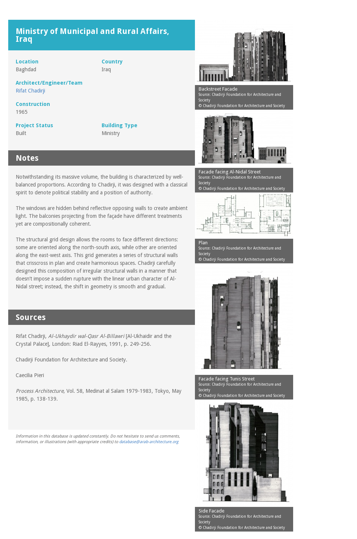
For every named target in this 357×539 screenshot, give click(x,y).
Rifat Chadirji (30, 91)
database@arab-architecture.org (148, 441)
